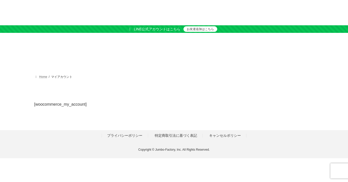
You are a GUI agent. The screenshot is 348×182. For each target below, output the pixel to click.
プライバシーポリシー (124, 135)
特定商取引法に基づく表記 (176, 135)
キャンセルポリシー (225, 135)
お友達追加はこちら (200, 29)
